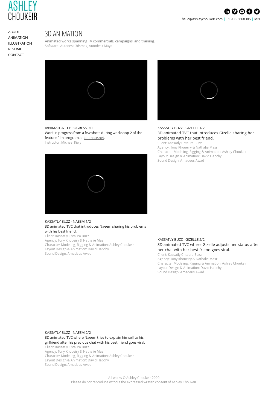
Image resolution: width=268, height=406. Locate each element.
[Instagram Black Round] (242, 11)
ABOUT (14, 31)
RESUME (15, 49)
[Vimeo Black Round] (235, 11)
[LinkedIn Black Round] (227, 11)
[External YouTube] (96, 295)
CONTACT (16, 54)
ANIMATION (18, 37)
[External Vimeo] (96, 90)
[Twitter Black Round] (257, 11)
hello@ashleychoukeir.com (202, 19)
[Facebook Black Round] (249, 11)
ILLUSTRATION (20, 43)
